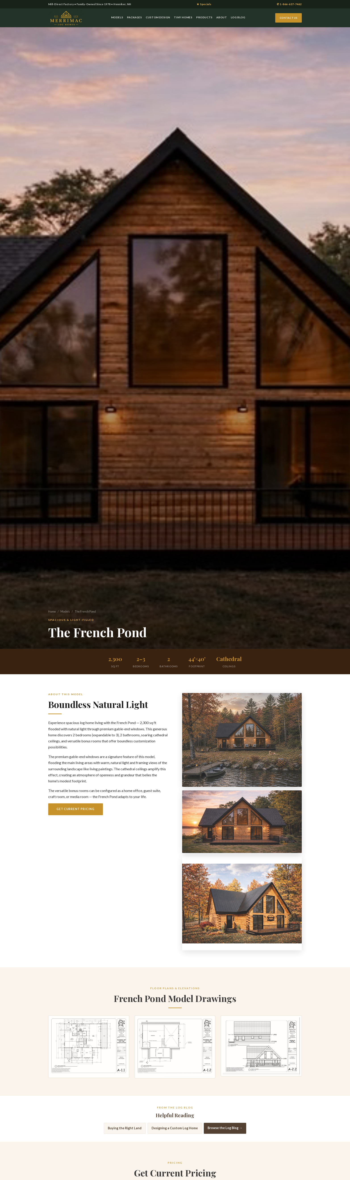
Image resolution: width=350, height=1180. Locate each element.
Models (117, 17)
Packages (134, 17)
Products (204, 17)
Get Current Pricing (75, 809)
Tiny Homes (183, 17)
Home (52, 611)
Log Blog (238, 17)
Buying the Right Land (125, 1133)
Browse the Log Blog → (225, 1133)
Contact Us (289, 17)
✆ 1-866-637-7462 (289, 4)
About (221, 17)
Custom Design (158, 17)
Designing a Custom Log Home (175, 1133)
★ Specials (204, 4)
